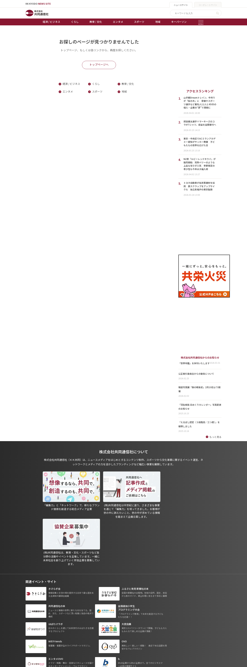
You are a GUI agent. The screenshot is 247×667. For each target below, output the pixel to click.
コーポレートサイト (208, 4)
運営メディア (124, 624)
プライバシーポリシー (129, 619)
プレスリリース (62, 643)
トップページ (33, 614)
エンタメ (118, 21)
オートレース (92, 619)
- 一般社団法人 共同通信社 (168, 619)
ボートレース (92, 629)
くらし (75, 21)
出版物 (120, 614)
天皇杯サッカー (93, 614)
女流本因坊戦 (92, 638)
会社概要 (121, 629)
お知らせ (30, 619)
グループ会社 (162, 614)
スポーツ (139, 21)
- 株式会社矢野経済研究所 (168, 629)
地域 (157, 21)
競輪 (87, 624)
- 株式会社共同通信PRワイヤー (170, 624)
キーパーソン (179, 21)
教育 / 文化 (96, 21)
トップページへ (99, 65)
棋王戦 (89, 633)
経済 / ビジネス (51, 21)
